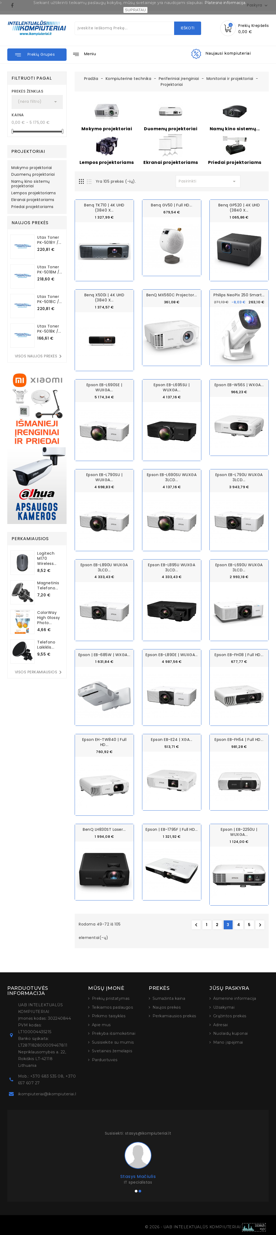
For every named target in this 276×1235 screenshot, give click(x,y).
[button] (37, 54)
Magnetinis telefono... (48, 585)
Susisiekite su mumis (113, 1041)
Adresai (220, 1024)
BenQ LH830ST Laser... (104, 829)
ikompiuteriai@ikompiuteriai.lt (48, 1093)
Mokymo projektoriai (31, 168)
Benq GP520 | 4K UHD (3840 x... (239, 207)
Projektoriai (28, 151)
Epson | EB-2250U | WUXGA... (239, 831)
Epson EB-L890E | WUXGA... (172, 654)
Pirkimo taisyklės (109, 1015)
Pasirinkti (208, 181)
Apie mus (101, 1024)
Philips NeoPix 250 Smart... (239, 295)
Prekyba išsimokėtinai (114, 1032)
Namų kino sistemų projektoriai (30, 184)
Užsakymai (224, 1006)
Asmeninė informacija (234, 997)
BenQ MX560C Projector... (171, 295)
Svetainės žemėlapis (112, 1050)
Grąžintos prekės (229, 1015)
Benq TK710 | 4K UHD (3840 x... (104, 207)
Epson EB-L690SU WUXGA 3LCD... (172, 477)
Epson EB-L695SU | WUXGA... (172, 387)
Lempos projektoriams (33, 193)
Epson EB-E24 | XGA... (171, 739)
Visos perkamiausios (39, 672)
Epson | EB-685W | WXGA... (104, 654)
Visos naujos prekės (39, 356)
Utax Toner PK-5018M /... (49, 269)
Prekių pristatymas (111, 997)
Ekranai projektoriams (32, 200)
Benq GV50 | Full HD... (171, 205)
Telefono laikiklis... (46, 644)
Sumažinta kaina (169, 997)
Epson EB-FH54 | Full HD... (239, 739)
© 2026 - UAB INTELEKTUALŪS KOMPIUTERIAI (193, 1226)
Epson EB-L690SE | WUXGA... (104, 387)
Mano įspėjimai (228, 1041)
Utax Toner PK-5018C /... (49, 299)
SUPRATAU (135, 10)
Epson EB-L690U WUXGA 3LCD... (239, 567)
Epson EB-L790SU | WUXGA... (104, 477)
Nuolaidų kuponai (230, 1032)
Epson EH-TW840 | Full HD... (104, 741)
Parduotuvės (105, 1059)
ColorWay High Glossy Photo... (48, 617)
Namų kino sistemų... (235, 129)
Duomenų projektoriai (33, 174)
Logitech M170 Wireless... (47, 558)
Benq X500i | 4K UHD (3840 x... (104, 297)
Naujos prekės (167, 1006)
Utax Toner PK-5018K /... (49, 328)
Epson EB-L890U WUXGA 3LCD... (104, 567)
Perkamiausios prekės (174, 1015)
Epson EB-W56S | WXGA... (239, 385)
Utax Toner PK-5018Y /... (49, 240)
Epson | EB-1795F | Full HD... (172, 829)
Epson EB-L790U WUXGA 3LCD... (239, 477)
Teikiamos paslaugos (112, 1006)
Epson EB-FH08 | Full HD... (239, 654)
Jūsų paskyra (229, 987)
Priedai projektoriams (32, 207)
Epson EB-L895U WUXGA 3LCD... (171, 567)
